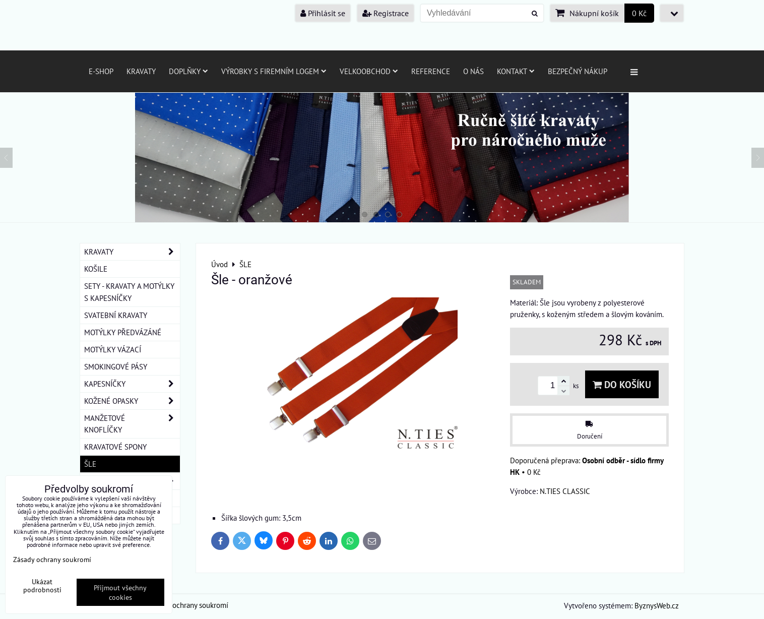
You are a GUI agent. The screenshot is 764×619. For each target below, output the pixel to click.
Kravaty (141, 71)
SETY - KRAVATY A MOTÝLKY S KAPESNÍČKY (129, 291)
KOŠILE (95, 269)
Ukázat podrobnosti (42, 586)
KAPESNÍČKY (132, 384)
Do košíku (622, 384)
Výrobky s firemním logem (274, 71)
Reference (430, 71)
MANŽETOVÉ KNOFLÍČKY (132, 424)
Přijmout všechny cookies (120, 592)
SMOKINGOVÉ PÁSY (115, 366)
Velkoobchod (369, 71)
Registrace (385, 13)
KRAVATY (132, 251)
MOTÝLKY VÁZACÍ (112, 349)
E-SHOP (101, 71)
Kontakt (516, 71)
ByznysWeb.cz (656, 605)
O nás (473, 71)
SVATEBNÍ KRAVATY (115, 315)
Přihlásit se (322, 13)
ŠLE (90, 464)
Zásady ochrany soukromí (188, 605)
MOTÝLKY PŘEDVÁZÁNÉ (122, 332)
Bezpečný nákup (577, 71)
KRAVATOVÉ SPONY (115, 447)
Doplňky (188, 71)
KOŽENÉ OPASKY (132, 401)
